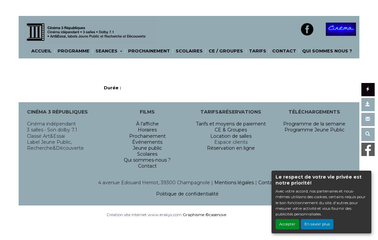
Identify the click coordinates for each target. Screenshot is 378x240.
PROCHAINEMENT (149, 50)
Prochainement (147, 136)
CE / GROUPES (226, 50)
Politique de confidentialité (187, 194)
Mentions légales (234, 183)
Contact (147, 166)
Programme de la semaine (314, 124)
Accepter (287, 224)
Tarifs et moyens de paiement (231, 124)
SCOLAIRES (189, 50)
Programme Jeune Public (314, 130)
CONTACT (284, 50)
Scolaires (147, 154)
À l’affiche (147, 124)
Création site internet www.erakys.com (144, 214)
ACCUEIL (41, 50)
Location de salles (231, 136)
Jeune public (147, 148)
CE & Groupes (231, 130)
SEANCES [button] (107, 50)
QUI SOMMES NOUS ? (327, 50)
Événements (147, 142)
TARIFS (257, 50)
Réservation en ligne (231, 148)
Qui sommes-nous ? (147, 160)
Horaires (147, 130)
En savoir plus (317, 224)
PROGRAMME (74, 50)
